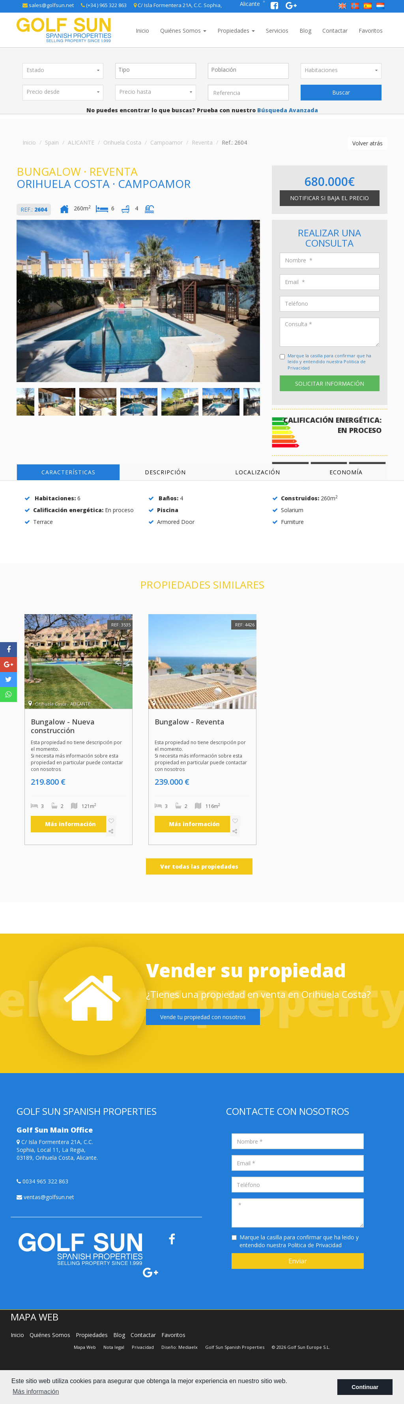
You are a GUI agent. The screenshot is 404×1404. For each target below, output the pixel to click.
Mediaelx (188, 1347)
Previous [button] (18, 301)
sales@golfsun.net (48, 5)
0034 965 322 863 (42, 1181)
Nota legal (113, 1347)
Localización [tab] (257, 472)
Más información (70, 824)
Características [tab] (68, 472)
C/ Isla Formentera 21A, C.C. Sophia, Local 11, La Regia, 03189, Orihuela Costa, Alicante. (57, 1149)
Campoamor (166, 142)
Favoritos (371, 30)
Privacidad (143, 1347)
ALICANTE (81, 142)
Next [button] (258, 301)
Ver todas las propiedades (199, 866)
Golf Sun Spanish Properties (234, 1347)
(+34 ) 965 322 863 (104, 5)
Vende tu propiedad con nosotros (203, 1017)
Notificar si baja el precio (329, 198)
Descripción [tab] (165, 472)
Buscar (341, 92)
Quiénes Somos (183, 30)
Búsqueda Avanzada (287, 110)
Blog (305, 30)
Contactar (335, 30)
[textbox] (158, 69)
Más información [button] (36, 1391)
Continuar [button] (365, 1387)
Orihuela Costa (122, 142)
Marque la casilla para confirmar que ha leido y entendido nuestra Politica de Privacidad (329, 362)
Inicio (142, 30)
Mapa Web (85, 1347)
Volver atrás (367, 143)
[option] (138, 301)
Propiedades (236, 30)
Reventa (202, 142)
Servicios (277, 30)
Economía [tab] (346, 472)
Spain (52, 142)
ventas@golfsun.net (45, 1197)
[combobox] (155, 71)
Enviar (297, 1261)
